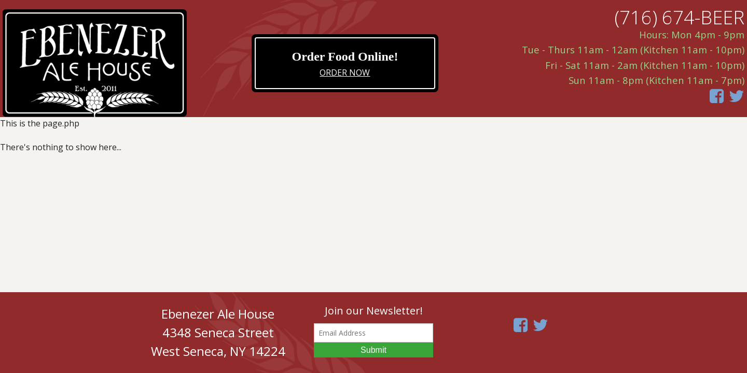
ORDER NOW (345, 72)
